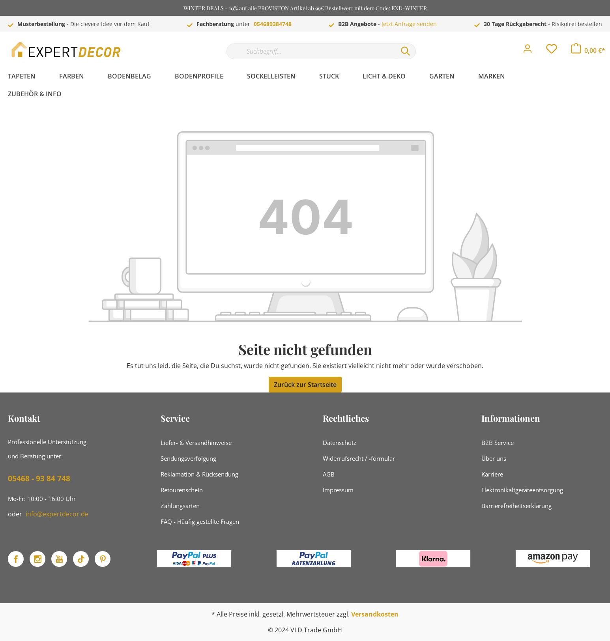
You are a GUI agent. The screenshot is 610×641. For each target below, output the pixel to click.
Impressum (338, 490)
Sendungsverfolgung (188, 458)
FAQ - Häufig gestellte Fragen (200, 521)
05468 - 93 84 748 (39, 478)
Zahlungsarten (180, 506)
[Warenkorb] (588, 50)
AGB (329, 474)
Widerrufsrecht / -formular (359, 458)
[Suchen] (405, 51)
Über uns (493, 458)
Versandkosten (375, 614)
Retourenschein (182, 490)
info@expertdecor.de (57, 514)
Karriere (492, 474)
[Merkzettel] (551, 51)
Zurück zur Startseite (305, 384)
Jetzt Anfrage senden (409, 24)
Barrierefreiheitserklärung (516, 506)
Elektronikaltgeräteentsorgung (522, 490)
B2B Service (497, 443)
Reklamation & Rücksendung (199, 474)
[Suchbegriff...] (310, 51)
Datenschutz (339, 443)
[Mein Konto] (527, 51)
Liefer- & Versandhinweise (196, 443)
